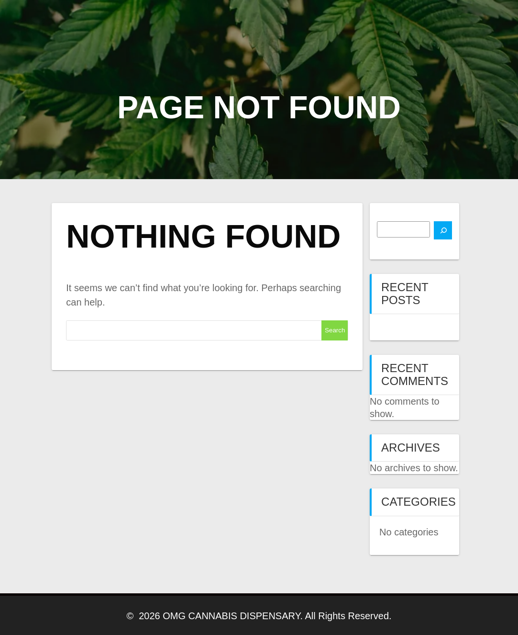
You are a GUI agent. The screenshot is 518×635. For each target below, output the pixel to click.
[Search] (443, 230)
